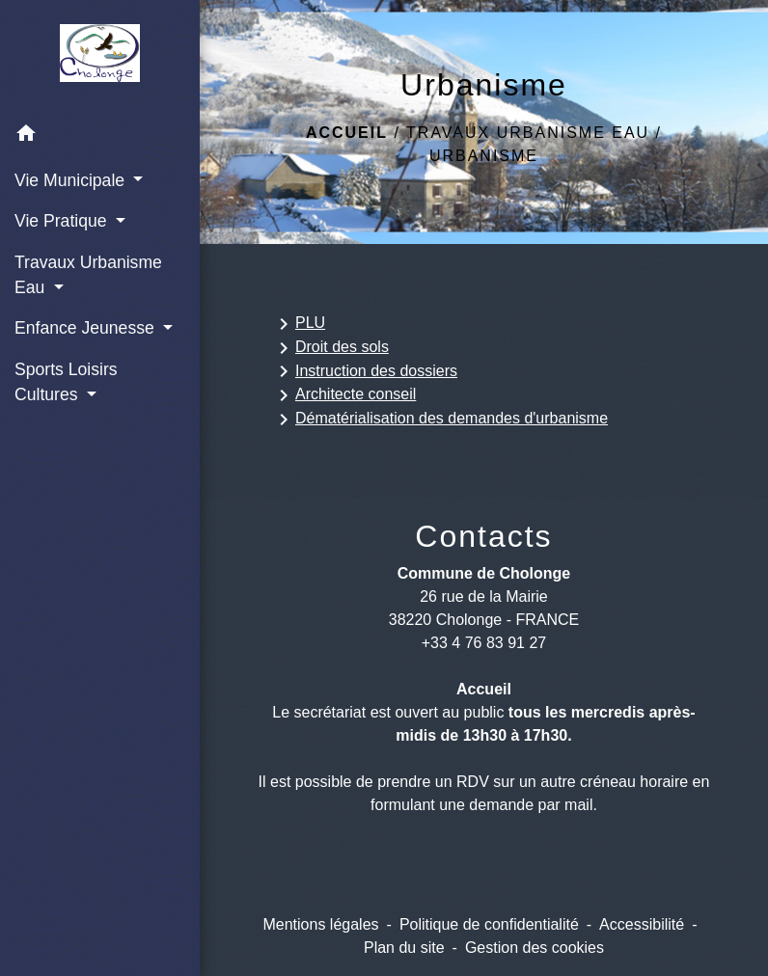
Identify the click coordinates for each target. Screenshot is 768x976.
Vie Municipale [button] (71, 180)
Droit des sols (330, 348)
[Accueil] (99, 57)
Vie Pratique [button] (62, 220)
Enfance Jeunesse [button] (86, 328)
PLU (298, 324)
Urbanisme (483, 156)
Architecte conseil (344, 395)
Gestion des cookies (534, 947)
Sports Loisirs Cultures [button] (66, 382)
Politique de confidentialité (489, 924)
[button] (99, 136)
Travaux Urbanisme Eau (527, 132)
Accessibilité (641, 924)
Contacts (483, 536)
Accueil (347, 132)
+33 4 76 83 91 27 (484, 643)
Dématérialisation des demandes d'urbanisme (440, 419)
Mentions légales (320, 924)
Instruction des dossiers (364, 371)
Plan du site (404, 947)
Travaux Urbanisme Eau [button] (88, 275)
